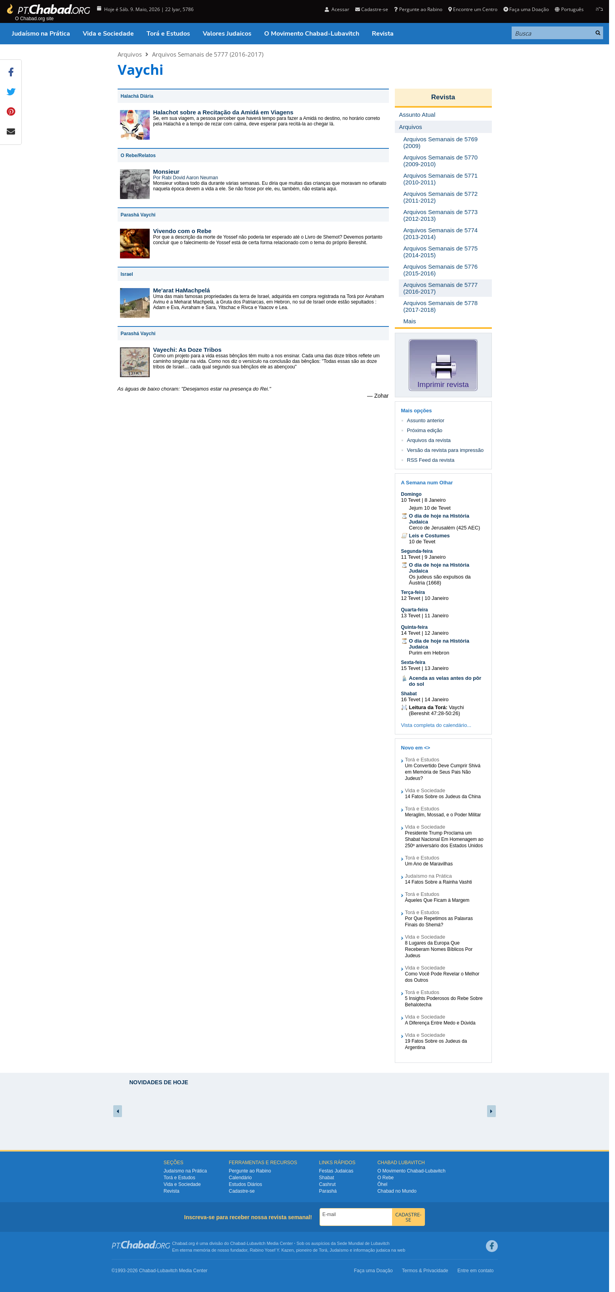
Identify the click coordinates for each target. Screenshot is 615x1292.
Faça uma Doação (526, 9)
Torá (323, 1250)
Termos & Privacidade (425, 1270)
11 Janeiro (437, 615)
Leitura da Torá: (428, 707)
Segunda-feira (417, 551)
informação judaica (371, 1250)
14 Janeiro (437, 699)
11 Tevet (411, 557)
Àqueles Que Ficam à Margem (437, 900)
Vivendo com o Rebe (182, 231)
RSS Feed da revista (431, 460)
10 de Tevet (422, 541)
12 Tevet (411, 598)
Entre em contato (475, 1270)
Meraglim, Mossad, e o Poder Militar (443, 815)
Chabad (238, 1243)
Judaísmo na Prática (41, 33)
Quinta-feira (414, 627)
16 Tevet (411, 699)
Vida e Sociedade (108, 33)
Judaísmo (339, 1250)
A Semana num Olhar (427, 483)
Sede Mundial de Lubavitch (363, 1243)
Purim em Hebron (429, 653)
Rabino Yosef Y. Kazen (272, 1250)
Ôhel (382, 1184)
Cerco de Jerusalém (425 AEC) (444, 528)
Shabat (409, 693)
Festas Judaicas (336, 1171)
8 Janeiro (435, 500)
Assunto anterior (426, 420)
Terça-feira (413, 592)
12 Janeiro (437, 633)
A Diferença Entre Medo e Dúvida (440, 1023)
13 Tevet (411, 615)
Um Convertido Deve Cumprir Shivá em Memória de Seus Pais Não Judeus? (443, 772)
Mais (410, 321)
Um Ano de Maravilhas (429, 864)
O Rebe (385, 1177)
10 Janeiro (437, 598)
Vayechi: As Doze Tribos (187, 349)
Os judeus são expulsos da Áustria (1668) (440, 580)
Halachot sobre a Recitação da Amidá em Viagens (223, 112)
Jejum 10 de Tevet (430, 508)
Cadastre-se (371, 9)
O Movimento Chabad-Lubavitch (311, 33)
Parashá (328, 1191)
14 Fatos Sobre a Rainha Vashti (438, 882)
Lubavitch (256, 1243)
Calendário (240, 1177)
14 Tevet (411, 633)
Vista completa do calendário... (436, 725)
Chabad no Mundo (397, 1191)
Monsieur (166, 171)
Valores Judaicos (227, 33)
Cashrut (327, 1184)
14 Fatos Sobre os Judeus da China (443, 796)
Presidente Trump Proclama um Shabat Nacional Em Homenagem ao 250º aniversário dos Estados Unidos (444, 839)
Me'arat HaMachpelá (181, 290)
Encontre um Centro (472, 9)
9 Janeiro (435, 557)
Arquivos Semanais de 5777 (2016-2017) (207, 54)
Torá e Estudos (168, 33)
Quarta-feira (414, 610)
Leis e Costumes (429, 536)
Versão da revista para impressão (445, 450)
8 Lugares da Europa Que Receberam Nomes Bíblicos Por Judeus (439, 949)
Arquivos (130, 54)
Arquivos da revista (429, 440)
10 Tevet (411, 500)
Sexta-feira (413, 662)
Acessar (337, 9)
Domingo (411, 494)
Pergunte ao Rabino (418, 9)
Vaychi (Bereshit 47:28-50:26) (436, 710)
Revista (383, 33)
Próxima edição (425, 430)
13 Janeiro (437, 668)
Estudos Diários (245, 1184)
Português (569, 9)
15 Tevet (411, 668)
